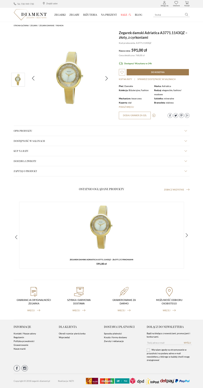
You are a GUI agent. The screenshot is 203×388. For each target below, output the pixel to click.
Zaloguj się (164, 4)
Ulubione (176, 4)
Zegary (74, 14)
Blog (138, 14)
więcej (33, 310)
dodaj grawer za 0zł (135, 115)
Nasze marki (20, 348)
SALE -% (126, 14)
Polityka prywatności (24, 341)
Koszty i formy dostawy (115, 337)
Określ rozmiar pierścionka (72, 333)
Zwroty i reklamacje (114, 341)
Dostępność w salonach (100, 141)
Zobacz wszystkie (177, 189)
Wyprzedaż (64, 337)
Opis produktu (100, 130)
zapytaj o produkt (100, 171)
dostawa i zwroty (100, 161)
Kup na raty (125, 79)
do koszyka (157, 72)
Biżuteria (90, 14)
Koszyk (187, 4)
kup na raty (100, 151)
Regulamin (19, 337)
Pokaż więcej (126, 107)
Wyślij (187, 343)
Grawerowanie (21, 345)
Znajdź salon (50, 3)
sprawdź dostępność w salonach (156, 79)
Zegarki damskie (46, 25)
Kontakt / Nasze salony (25, 333)
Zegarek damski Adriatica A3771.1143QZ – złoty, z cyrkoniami (101, 259)
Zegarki (60, 14)
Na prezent (109, 14)
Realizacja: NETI (66, 381)
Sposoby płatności (113, 333)
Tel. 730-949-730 (24, 4)
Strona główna (21, 25)
